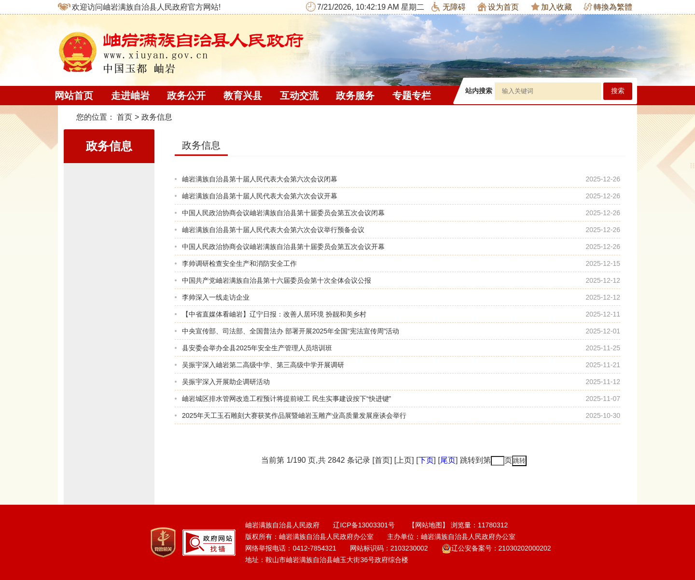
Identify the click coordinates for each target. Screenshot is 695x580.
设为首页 (498, 6)
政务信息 (156, 117)
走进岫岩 (130, 95)
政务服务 (355, 95)
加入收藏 (551, 6)
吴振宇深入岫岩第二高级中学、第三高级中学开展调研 (263, 365)
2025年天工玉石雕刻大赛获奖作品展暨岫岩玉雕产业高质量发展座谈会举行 (294, 415)
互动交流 (299, 95)
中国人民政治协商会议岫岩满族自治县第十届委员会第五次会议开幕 (283, 246)
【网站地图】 (428, 525)
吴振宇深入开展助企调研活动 (226, 382)
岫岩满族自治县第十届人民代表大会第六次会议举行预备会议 (273, 230)
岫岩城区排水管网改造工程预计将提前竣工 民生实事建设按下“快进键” (286, 398)
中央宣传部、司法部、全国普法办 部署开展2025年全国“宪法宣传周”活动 (290, 331)
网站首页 (74, 95)
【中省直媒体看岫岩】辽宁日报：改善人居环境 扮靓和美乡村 (274, 314)
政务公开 (186, 95)
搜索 (618, 91)
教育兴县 (242, 95)
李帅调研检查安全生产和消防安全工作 (239, 263)
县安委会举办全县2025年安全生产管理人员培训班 (257, 348)
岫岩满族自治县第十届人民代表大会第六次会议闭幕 (259, 179)
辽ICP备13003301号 (364, 525)
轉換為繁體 (608, 7)
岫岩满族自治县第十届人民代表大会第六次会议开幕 (259, 196)
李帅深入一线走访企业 (216, 297)
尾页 (448, 460)
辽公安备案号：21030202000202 (496, 548)
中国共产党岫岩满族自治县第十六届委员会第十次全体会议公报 (276, 280)
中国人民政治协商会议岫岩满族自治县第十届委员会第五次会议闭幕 (283, 213)
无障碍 (448, 7)
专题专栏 (411, 95)
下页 (426, 460)
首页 (124, 117)
